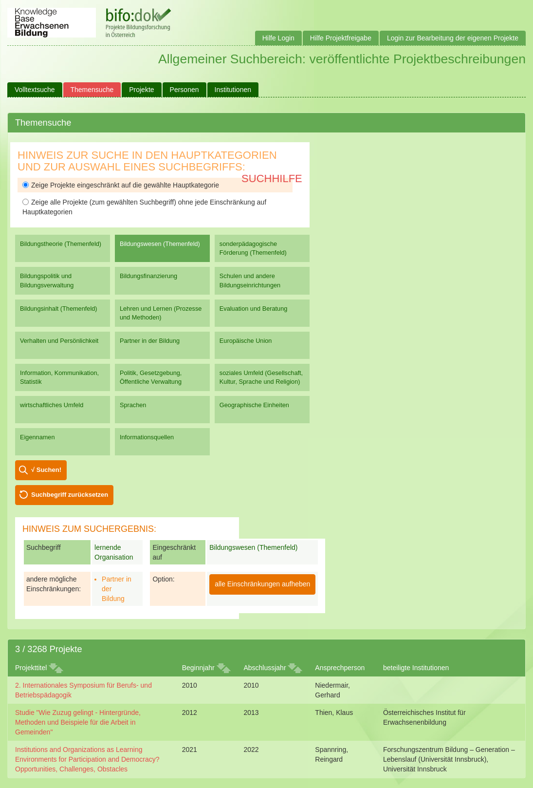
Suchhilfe (271, 178)
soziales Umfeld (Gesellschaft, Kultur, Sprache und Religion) (261, 377)
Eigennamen (37, 437)
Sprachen (133, 405)
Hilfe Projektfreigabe (340, 38)
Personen (184, 90)
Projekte (141, 90)
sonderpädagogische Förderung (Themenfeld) (253, 248)
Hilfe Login (278, 38)
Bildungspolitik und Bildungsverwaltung (47, 280)
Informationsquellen (147, 437)
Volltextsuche (35, 90)
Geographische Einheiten (254, 405)
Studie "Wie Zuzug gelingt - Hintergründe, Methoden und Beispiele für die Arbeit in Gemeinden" (78, 722)
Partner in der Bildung (150, 340)
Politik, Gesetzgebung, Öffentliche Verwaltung (151, 377)
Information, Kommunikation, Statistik (59, 377)
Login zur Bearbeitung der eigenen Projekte (452, 38)
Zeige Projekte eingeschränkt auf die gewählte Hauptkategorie (120, 185)
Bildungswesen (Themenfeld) (160, 243)
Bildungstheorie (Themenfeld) (60, 243)
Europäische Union (246, 340)
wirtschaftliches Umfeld (51, 405)
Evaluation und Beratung (253, 308)
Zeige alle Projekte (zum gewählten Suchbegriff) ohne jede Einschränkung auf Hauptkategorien (144, 207)
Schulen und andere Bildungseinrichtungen (250, 280)
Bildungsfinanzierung (148, 276)
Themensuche (92, 90)
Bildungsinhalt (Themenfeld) (58, 308)
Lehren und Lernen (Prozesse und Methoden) (161, 313)
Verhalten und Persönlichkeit (59, 340)
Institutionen (233, 90)
